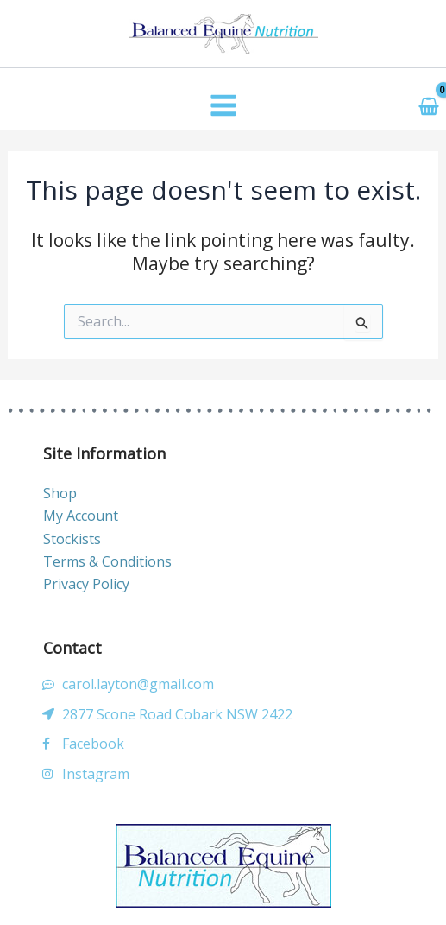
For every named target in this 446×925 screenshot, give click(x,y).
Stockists (72, 538)
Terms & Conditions (107, 561)
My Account (80, 515)
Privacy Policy (86, 583)
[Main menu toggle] (222, 105)
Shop (60, 493)
